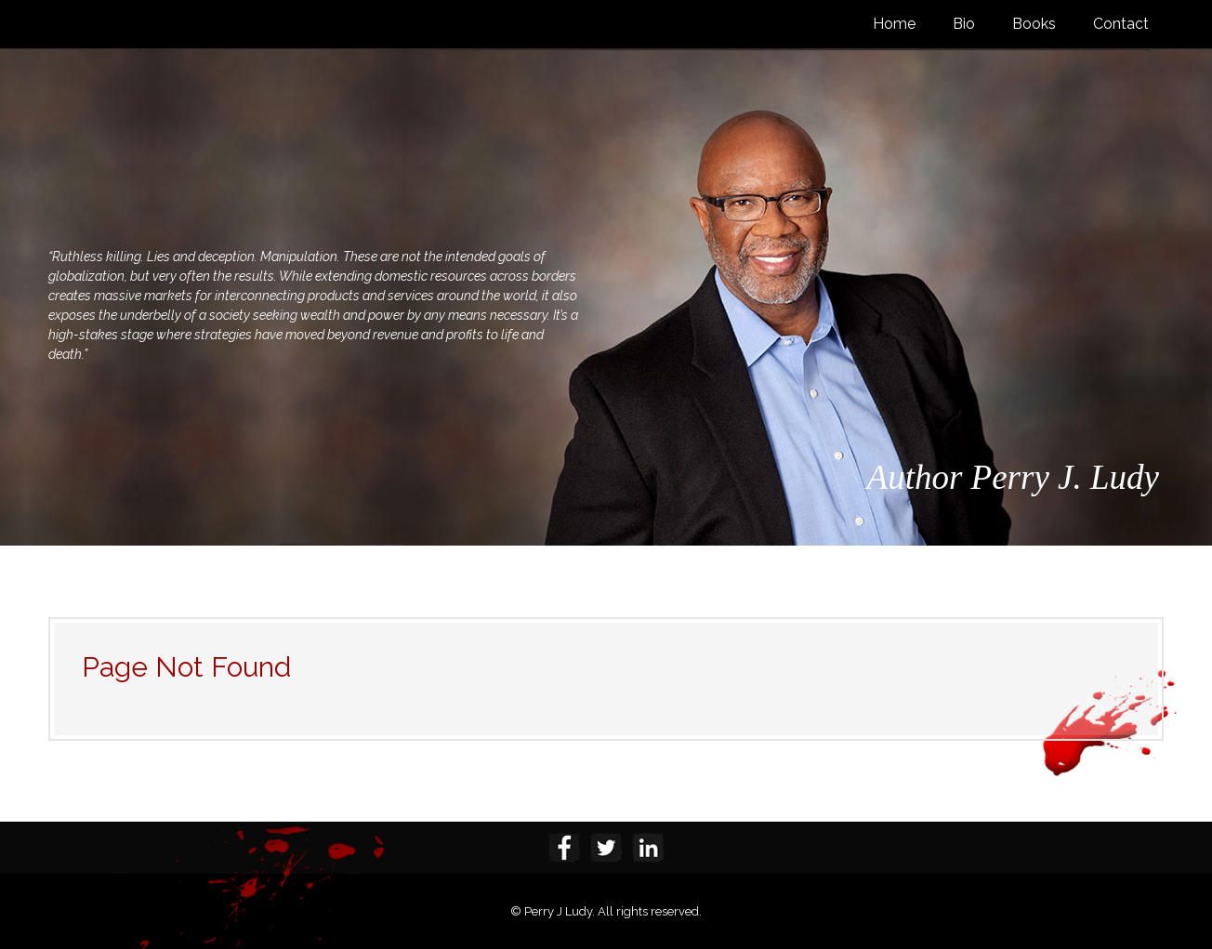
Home (894, 24)
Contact (1121, 24)
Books (1034, 24)
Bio (964, 24)
